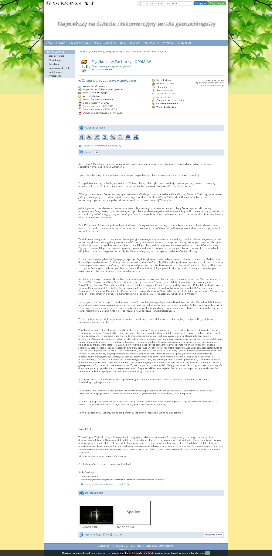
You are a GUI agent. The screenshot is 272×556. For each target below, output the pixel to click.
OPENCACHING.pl (67, 3)
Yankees (107, 69)
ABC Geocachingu (79, 43)
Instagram (184, 43)
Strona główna (55, 43)
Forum (97, 43)
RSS (133, 545)
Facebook (168, 43)
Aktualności (55, 60)
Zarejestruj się (217, 3)
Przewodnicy (151, 43)
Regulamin (54, 63)
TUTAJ (126, 484)
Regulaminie (197, 552)
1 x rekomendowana (165, 103)
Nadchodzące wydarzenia (56, 73)
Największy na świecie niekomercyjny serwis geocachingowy (136, 23)
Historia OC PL (117, 545)
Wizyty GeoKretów (166, 107)
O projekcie (103, 545)
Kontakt (135, 43)
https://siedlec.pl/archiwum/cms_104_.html (108, 464)
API (128, 545)
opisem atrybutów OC (107, 145)
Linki (123, 43)
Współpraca (151, 545)
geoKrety (110, 43)
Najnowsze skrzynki (59, 68)
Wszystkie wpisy (213, 534)
